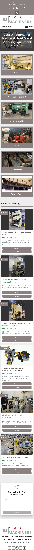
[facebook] (10, 8)
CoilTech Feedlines (25, 537)
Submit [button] (17, 512)
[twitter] (20, 8)
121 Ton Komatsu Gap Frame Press (14, 279)
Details (17, 251)
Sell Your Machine (10, 543)
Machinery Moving (24, 543)
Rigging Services (9, 540)
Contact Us (17, 248)
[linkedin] (17, 8)
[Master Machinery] (17, 530)
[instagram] (24, 8)
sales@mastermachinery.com (17, 4)
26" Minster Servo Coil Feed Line (13, 415)
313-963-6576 (17, 2)
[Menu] (26, 27)
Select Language (6, 26)
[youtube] (13, 8)
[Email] (17, 499)
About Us (27, 540)
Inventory (5, 537)
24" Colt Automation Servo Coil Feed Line (16, 458)
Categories (14, 537)
